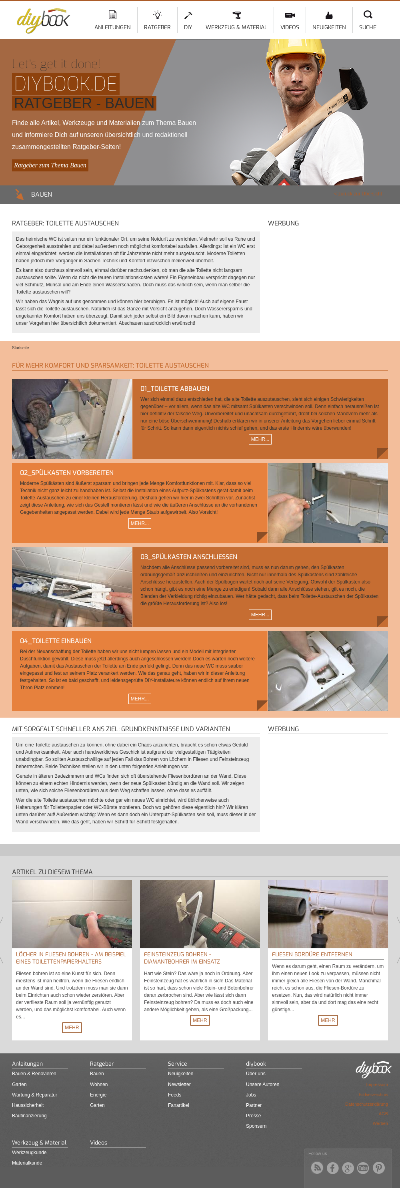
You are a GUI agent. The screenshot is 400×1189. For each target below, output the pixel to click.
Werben (380, 1123)
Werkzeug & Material (236, 27)
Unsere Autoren (262, 1084)
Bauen (97, 1073)
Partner (254, 1105)
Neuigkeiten (329, 27)
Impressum (377, 1084)
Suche (367, 27)
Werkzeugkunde (29, 1152)
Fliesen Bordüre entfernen (312, 954)
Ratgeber (157, 27)
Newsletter (179, 1084)
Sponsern (256, 1126)
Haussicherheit (28, 1105)
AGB (383, 1113)
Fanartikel (178, 1105)
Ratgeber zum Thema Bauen (50, 165)
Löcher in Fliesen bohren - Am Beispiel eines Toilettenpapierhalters (71, 958)
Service (177, 1064)
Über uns (256, 1073)
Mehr (72, 1027)
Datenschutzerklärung (366, 1104)
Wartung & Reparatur (34, 1095)
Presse (253, 1116)
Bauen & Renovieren (34, 1073)
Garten (19, 1084)
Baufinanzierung (29, 1116)
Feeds (174, 1095)
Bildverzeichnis (373, 1094)
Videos (289, 27)
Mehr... (260, 439)
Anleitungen (112, 27)
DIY (188, 27)
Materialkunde (27, 1163)
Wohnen (99, 1084)
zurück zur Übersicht (360, 194)
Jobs (251, 1095)
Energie (98, 1095)
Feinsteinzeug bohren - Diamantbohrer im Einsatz (182, 958)
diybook (256, 1064)
